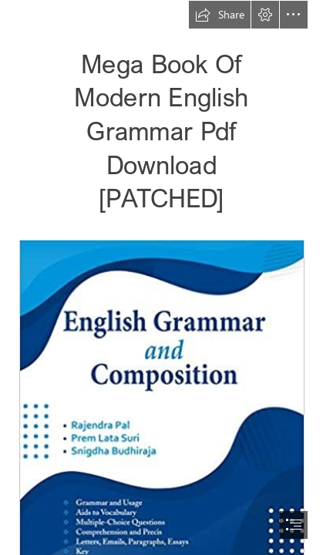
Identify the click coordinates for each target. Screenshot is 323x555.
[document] (161, 277)
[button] (220, 15)
